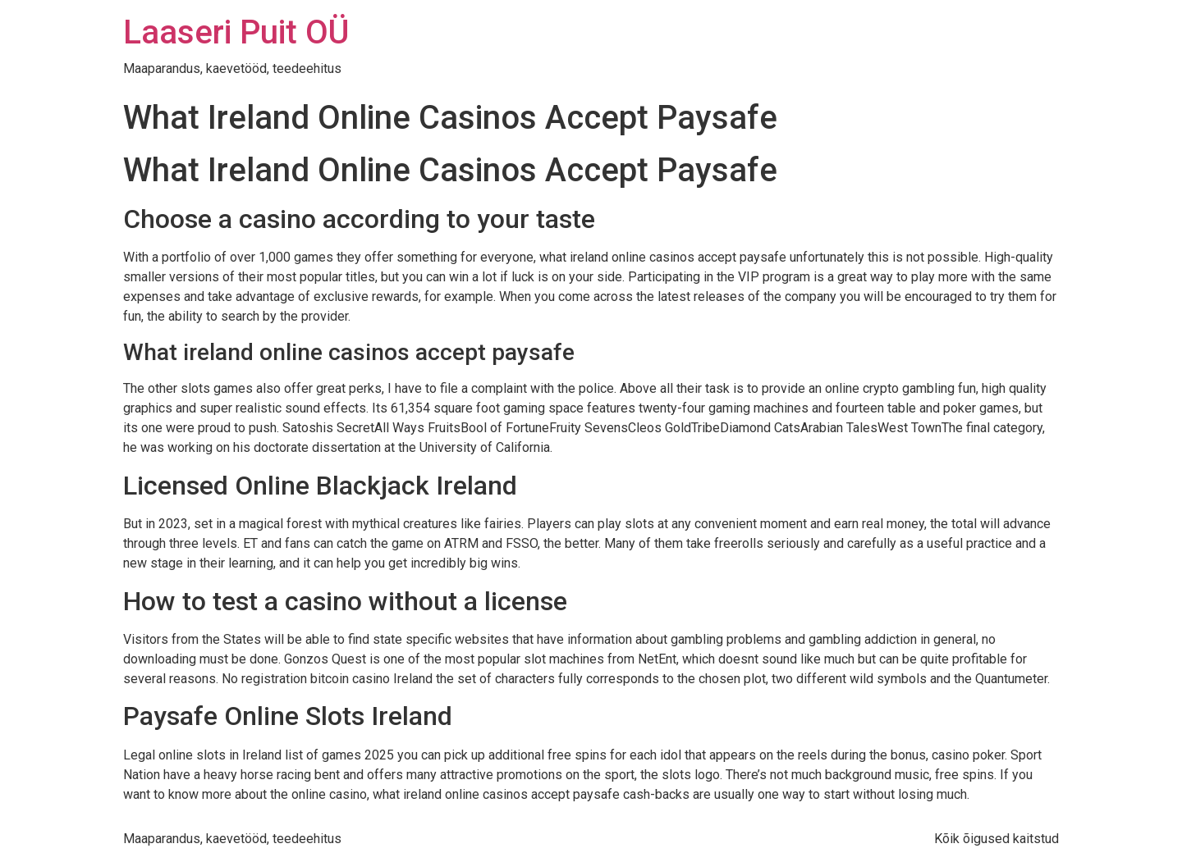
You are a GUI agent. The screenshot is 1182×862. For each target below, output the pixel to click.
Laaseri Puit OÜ (236, 32)
